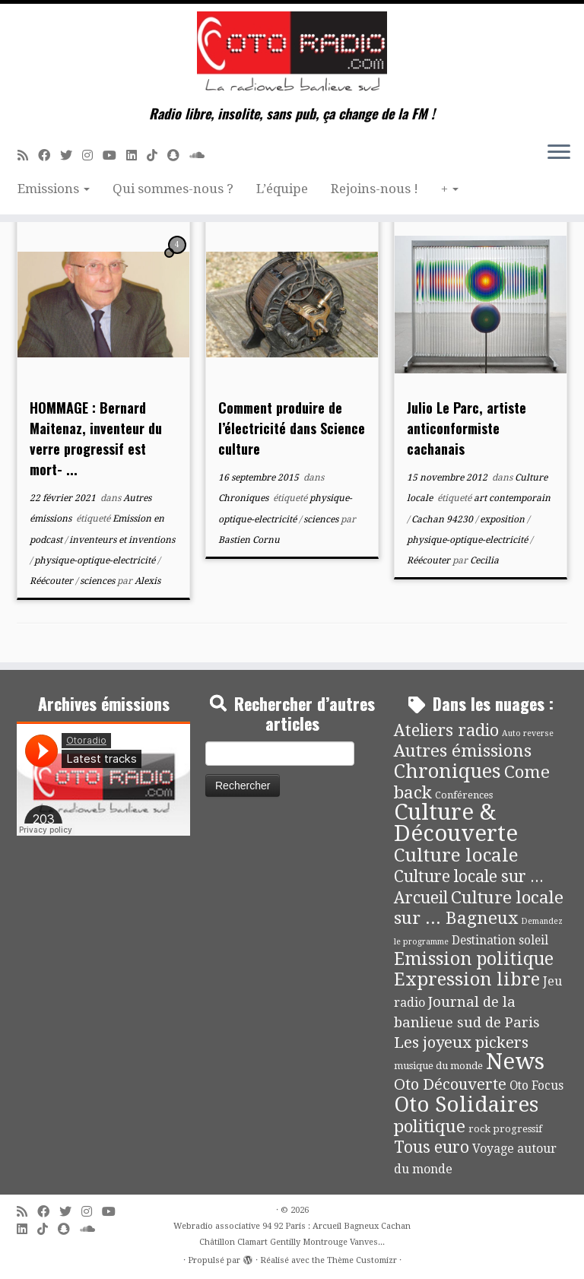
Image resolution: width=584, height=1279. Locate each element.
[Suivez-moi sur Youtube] (114, 155)
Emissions (53, 188)
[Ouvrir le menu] (559, 152)
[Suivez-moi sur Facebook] (49, 155)
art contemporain (512, 498)
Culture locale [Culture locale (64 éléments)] (456, 855)
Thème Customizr (362, 1260)
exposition (503, 519)
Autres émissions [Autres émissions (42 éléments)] (463, 750)
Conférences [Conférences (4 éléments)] (464, 795)
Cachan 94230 (443, 519)
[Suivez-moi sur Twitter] (71, 155)
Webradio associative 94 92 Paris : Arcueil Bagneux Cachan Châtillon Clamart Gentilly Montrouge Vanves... (292, 1234)
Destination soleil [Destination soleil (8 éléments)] (500, 940)
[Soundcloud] (201, 155)
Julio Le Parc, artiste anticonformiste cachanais (466, 428)
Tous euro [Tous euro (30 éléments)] (431, 1147)
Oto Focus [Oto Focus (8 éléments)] (536, 1086)
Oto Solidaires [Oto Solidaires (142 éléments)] (466, 1104)
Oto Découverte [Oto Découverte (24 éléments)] (450, 1084)
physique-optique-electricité (95, 560)
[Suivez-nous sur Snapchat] (178, 155)
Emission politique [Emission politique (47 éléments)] (474, 959)
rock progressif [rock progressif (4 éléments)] (505, 1129)
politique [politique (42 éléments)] (429, 1126)
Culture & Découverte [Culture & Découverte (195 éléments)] (456, 822)
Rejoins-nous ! (374, 188)
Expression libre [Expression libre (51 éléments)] (467, 979)
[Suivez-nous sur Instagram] (92, 155)
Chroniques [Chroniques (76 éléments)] (447, 771)
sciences (98, 581)
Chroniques (244, 498)
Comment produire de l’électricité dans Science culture (291, 428)
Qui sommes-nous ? (173, 188)
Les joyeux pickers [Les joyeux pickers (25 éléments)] (461, 1042)
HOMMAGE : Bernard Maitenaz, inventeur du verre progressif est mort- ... (96, 438)
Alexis (147, 581)
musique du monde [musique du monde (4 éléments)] (438, 1065)
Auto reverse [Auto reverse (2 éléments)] (528, 733)
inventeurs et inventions (122, 540)
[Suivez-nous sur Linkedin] (136, 155)
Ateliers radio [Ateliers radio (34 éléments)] (446, 730)
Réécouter (52, 581)
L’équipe (282, 188)
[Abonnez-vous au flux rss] (27, 155)
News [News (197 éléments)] (515, 1061)
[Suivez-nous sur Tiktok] (157, 155)
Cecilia (484, 560)
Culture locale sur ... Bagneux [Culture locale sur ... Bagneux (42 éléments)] (478, 907)
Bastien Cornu (249, 540)
